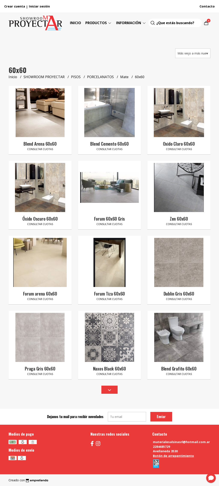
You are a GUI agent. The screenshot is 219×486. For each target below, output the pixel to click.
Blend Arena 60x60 (40, 143)
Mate (124, 77)
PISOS (76, 77)
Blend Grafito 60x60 (179, 368)
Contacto (207, 6)
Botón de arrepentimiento (173, 456)
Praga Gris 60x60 (40, 368)
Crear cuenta (14, 6)
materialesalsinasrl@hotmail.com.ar (181, 442)
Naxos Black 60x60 (109, 368)
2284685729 (161, 447)
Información (131, 22)
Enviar (161, 416)
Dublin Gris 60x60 (179, 293)
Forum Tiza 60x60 (109, 293)
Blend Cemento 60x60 (109, 143)
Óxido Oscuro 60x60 (40, 218)
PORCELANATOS (101, 77)
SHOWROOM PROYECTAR (44, 77)
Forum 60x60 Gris (109, 218)
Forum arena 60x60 (40, 293)
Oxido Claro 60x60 (179, 143)
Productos (98, 22)
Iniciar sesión (39, 6)
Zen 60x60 (179, 218)
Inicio (75, 22)
